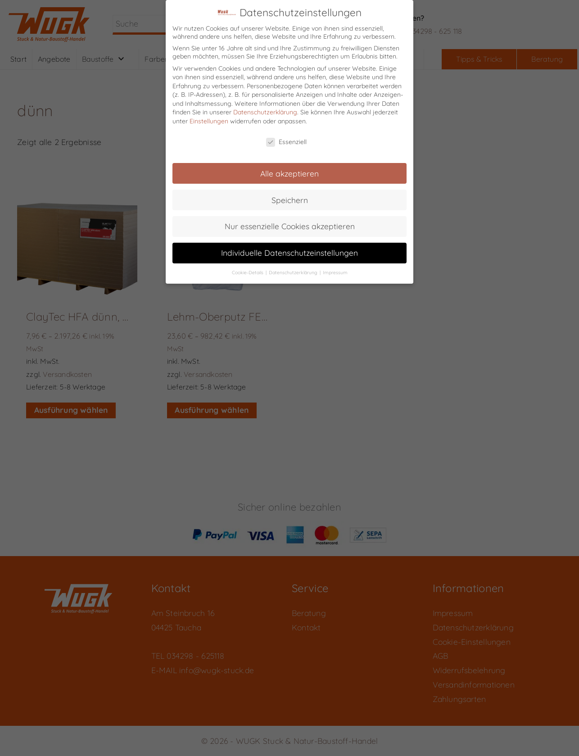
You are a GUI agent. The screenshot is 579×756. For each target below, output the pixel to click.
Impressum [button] (335, 266)
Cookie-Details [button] (248, 266)
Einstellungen (209, 114)
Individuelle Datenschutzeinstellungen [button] (289, 246)
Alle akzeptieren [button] (289, 166)
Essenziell (286, 135)
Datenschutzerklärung (265, 105)
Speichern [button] (289, 193)
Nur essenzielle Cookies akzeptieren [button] (290, 219)
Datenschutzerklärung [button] (294, 266)
